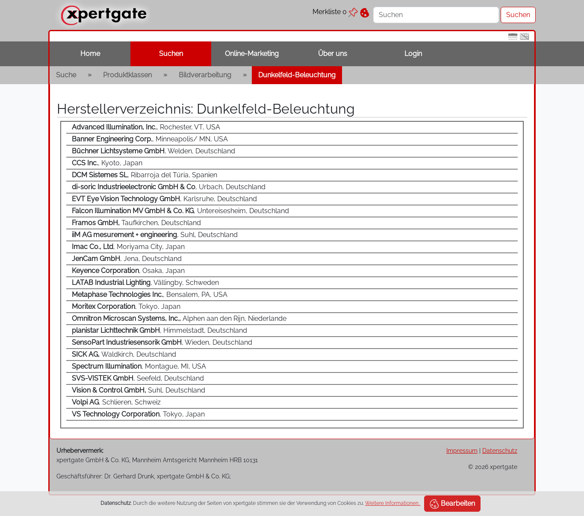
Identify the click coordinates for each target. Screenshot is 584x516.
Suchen (171, 54)
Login (413, 54)
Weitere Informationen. (393, 503)
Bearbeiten (452, 504)
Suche (66, 75)
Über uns (332, 54)
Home (90, 54)
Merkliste (335, 12)
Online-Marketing (252, 54)
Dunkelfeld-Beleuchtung (297, 75)
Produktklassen (127, 75)
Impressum (462, 450)
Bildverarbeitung (205, 75)
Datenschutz (499, 450)
